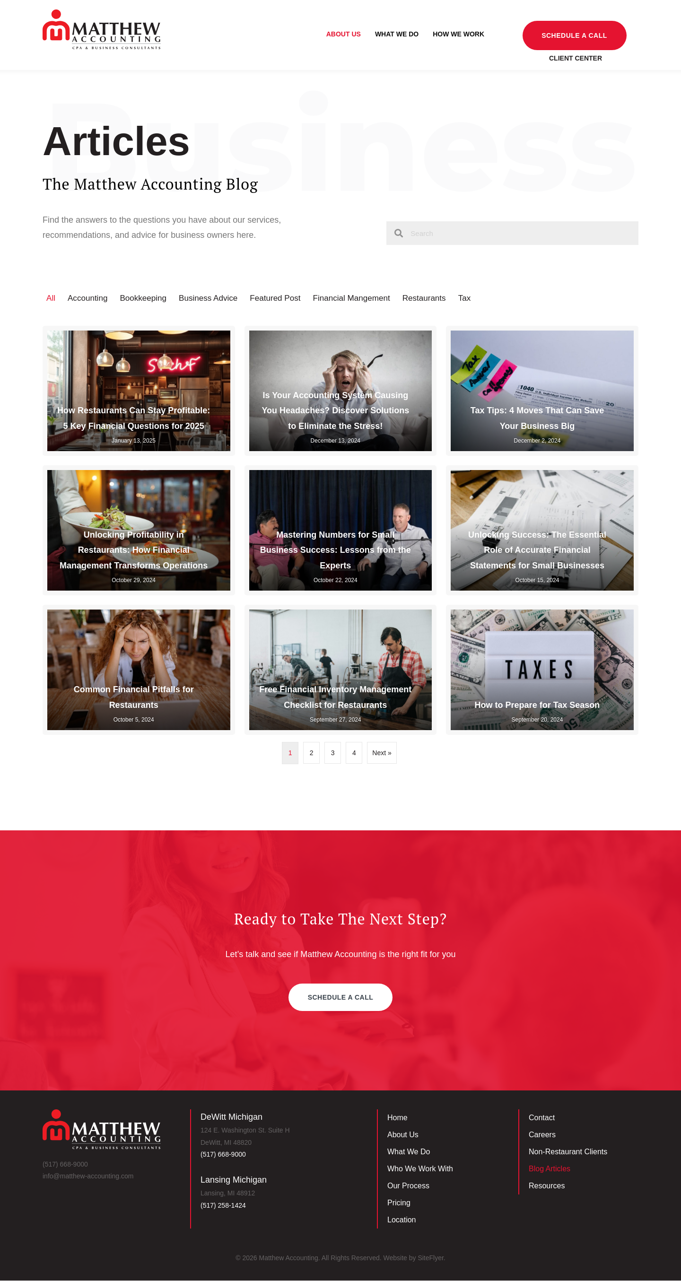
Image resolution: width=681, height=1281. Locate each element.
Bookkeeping (147, 298)
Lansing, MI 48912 (228, 1194)
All (51, 298)
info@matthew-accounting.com (88, 1177)
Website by (401, 1258)
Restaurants (440, 298)
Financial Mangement (364, 298)
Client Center (575, 57)
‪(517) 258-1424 (223, 1206)
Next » (381, 753)
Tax (482, 298)
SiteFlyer (430, 1258)
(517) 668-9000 (65, 1164)
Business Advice (215, 298)
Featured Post (285, 298)
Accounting (89, 298)
